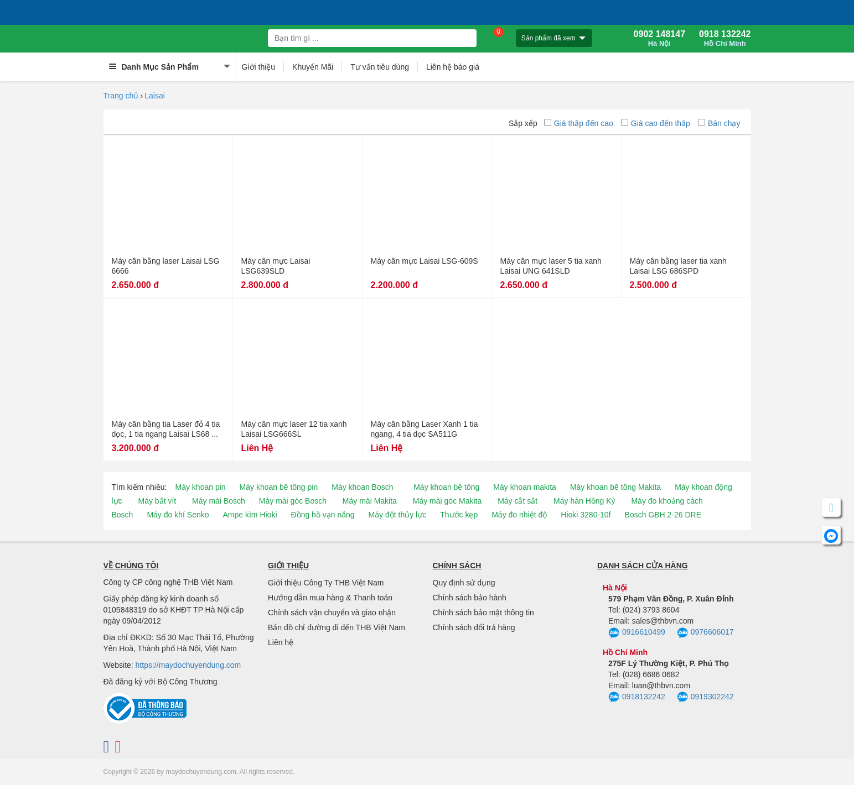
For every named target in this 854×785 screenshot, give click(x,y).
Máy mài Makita (370, 500)
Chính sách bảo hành (469, 597)
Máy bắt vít (157, 500)
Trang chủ (121, 95)
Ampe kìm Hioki (249, 514)
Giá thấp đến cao (578, 123)
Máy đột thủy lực (398, 514)
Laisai (154, 95)
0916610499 (636, 633)
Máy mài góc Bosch (293, 500)
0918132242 (636, 697)
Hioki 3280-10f (585, 514)
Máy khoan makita (524, 487)
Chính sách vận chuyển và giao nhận (332, 612)
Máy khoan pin (200, 487)
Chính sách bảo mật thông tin (483, 612)
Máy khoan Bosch (362, 487)
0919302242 (705, 697)
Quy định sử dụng (464, 582)
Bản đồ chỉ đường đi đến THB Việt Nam (336, 627)
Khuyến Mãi (312, 66)
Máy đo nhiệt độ (519, 514)
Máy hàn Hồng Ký (584, 500)
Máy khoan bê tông (446, 487)
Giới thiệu (259, 66)
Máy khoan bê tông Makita (615, 487)
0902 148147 (659, 38)
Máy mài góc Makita (447, 500)
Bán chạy (719, 123)
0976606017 (705, 633)
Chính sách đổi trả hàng (474, 627)
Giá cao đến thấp (655, 123)
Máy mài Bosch (218, 500)
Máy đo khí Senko (178, 514)
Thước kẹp (459, 514)
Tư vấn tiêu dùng (379, 66)
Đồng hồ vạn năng (323, 514)
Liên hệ (280, 642)
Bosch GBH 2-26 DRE (663, 514)
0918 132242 (725, 38)
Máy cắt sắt (517, 500)
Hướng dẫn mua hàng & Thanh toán (330, 597)
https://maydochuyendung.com (188, 665)
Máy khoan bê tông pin (279, 487)
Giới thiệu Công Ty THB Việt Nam (326, 582)
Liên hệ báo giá (452, 66)
